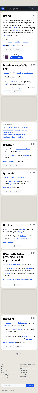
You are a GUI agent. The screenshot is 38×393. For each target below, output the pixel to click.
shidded (17, 42)
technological (22, 323)
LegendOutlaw (12, 161)
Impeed (24, 130)
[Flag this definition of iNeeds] (34, 318)
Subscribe (30, 385)
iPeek (4, 242)
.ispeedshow (24, 128)
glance (7, 229)
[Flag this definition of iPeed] (33, 15)
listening (19, 232)
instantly (19, 264)
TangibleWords (12, 343)
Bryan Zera (10, 242)
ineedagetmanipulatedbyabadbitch (14, 135)
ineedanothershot (9, 137)
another (18, 149)
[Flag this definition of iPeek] (34, 224)
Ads (2, 365)
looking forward (17, 329)
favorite (13, 155)
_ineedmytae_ (8, 130)
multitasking (26, 155)
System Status (24, 367)
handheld (25, 336)
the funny (23, 236)
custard (12, 177)
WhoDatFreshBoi (12, 45)
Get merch (17, 49)
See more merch (28, 58)
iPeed (4, 45)
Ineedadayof (7, 132)
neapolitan (11, 184)
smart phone (25, 149)
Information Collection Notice (27, 365)
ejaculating (6, 264)
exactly (19, 73)
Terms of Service (5, 371)
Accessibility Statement (7, 375)
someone (23, 229)
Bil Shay (10, 187)
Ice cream (6, 177)
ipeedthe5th (13, 128)
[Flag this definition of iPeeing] (34, 144)
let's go (10, 181)
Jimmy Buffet (24, 238)
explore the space (27, 73)
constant (8, 323)
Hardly (16, 82)
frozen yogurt (20, 177)
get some (16, 181)
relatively (6, 35)
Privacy (3, 369)
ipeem (4, 187)
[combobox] (17, 8)
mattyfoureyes (21, 88)
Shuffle (19, 354)
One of (7, 155)
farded (10, 42)
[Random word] (28, 9)
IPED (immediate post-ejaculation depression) (15, 279)
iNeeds (5, 343)
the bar (18, 151)
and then (13, 264)
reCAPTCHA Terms (25, 373)
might (7, 84)
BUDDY (11, 82)
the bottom (14, 28)
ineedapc (20, 137)
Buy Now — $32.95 (16, 58)
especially (6, 325)
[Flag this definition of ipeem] (34, 172)
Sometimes (16, 30)
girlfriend (8, 273)
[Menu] (35, 8)
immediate (12, 268)
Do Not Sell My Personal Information (26, 376)
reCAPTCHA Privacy (25, 371)
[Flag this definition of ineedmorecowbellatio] (34, 64)
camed (25, 42)
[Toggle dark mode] (32, 8)
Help (2, 367)
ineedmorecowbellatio (9, 88)
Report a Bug (4, 377)
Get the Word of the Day (8, 382)
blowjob (6, 73)
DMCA (2, 373)
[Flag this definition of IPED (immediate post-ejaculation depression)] (34, 253)
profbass (30, 279)
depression (29, 268)
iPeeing (5, 161)
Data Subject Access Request (27, 369)
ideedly (17, 130)
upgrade (29, 339)
